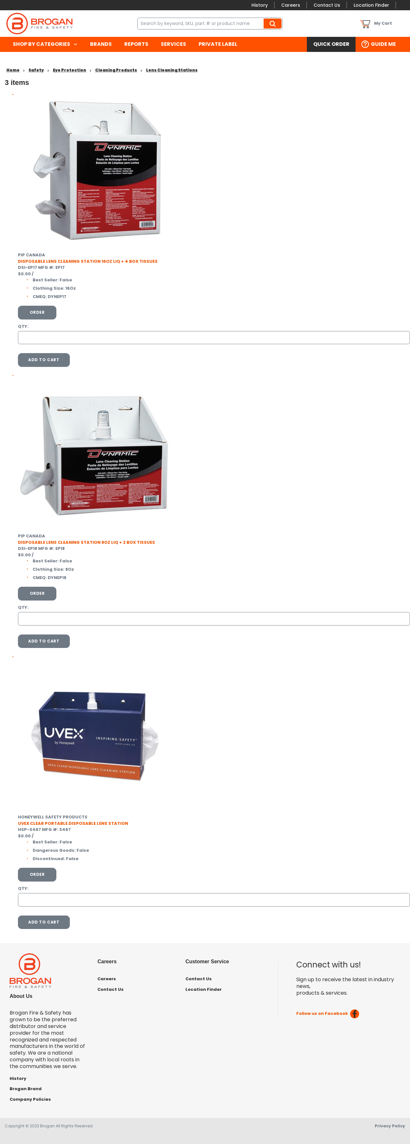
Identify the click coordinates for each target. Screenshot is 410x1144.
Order (37, 312)
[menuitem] (45, 44)
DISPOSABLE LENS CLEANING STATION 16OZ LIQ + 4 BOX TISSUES (88, 261)
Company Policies (30, 1099)
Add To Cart (44, 359)
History (259, 5)
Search (274, 23)
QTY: (23, 326)
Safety (36, 70)
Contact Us (327, 5)
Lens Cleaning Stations (172, 70)
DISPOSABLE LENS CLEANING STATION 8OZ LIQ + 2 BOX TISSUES (86, 542)
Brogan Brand (26, 1089)
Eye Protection (69, 70)
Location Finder (371, 5)
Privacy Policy (390, 1126)
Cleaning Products (116, 70)
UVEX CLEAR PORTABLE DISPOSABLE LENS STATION (73, 823)
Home (13, 70)
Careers (290, 5)
